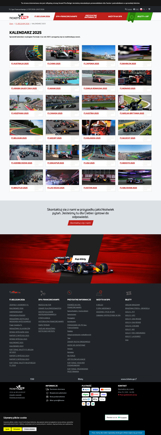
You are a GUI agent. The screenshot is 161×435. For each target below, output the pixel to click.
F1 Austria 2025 (91, 113)
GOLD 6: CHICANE (132, 326)
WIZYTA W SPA (115, 16)
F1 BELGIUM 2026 (42, 16)
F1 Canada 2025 (54, 113)
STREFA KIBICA (44, 318)
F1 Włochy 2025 (127, 138)
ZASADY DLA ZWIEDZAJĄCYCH (49, 308)
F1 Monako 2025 (127, 88)
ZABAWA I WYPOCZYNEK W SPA (108, 315)
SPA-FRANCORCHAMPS (66, 16)
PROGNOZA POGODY (17, 315)
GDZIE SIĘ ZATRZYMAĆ (76, 345)
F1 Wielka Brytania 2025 (132, 113)
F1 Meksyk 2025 (127, 163)
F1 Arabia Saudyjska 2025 (24, 88)
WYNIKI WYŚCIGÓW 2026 (19, 332)
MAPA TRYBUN (44, 325)
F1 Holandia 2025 (92, 138)
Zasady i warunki (15, 395)
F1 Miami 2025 (54, 88)
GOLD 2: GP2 (130, 315)
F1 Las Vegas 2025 (55, 187)
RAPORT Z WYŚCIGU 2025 (19, 335)
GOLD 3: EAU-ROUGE (133, 319)
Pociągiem (71, 318)
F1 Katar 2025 (90, 187)
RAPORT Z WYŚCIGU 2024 (19, 356)
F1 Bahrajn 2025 (128, 63)
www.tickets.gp (129, 379)
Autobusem (71, 321)
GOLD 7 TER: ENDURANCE (135, 333)
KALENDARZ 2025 (16, 342)
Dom (11, 23)
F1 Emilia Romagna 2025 (95, 88)
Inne (126, 340)
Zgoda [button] (7, 429)
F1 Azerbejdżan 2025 (21, 163)
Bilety (80, 379)
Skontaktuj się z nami (80, 222)
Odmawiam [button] (16, 429)
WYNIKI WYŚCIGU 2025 (18, 339)
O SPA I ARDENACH (103, 308)
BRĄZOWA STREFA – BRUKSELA (137, 308)
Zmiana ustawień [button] (29, 429)
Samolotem (71, 314)
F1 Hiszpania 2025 (20, 113)
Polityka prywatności (17, 397)
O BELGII (99, 305)
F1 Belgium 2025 (19, 138)
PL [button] (143, 9)
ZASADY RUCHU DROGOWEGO (78, 342)
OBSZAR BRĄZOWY (132, 305)
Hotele (70, 349)
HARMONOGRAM (15, 312)
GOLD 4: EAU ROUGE (133, 322)
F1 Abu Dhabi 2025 (128, 187)
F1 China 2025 (53, 63)
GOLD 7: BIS (130, 329)
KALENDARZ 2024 (16, 346)
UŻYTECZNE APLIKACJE (76, 359)
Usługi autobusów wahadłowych (79, 334)
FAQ (32, 379)
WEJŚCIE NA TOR (44, 305)
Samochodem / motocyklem (77, 311)
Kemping (70, 352)
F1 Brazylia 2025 (19, 187)
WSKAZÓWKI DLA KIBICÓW (19, 328)
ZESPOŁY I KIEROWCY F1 (19, 305)
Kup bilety (80, 259)
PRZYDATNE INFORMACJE (90, 16)
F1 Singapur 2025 (55, 163)
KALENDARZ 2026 (16, 308)
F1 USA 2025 (89, 163)
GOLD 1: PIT (130, 312)
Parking (70, 331)
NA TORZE (71, 356)
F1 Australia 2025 (20, 63)
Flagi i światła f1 (15, 325)
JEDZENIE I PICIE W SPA (105, 312)
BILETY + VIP (138, 16)
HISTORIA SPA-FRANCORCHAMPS (51, 321)
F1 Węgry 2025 (54, 138)
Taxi (68, 338)
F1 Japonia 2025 (91, 63)
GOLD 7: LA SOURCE (132, 336)
